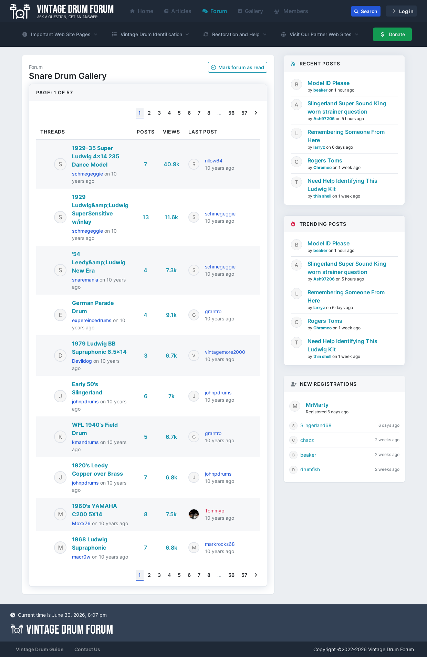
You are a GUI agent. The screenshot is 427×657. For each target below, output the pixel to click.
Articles (177, 11)
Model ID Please (329, 83)
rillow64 (213, 160)
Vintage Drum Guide (39, 649)
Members (291, 11)
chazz (307, 440)
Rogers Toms (325, 160)
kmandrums (86, 442)
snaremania (86, 280)
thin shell (322, 196)
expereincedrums (92, 320)
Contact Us (87, 649)
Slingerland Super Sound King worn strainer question (347, 107)
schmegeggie (88, 174)
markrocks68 (220, 544)
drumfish (310, 469)
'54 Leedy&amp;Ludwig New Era (98, 262)
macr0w (82, 557)
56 (231, 113)
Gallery (250, 11)
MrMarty (317, 404)
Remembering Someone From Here (346, 136)
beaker (321, 90)
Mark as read (237, 67)
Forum (214, 11)
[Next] (255, 113)
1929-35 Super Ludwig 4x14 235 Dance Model (95, 156)
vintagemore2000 (225, 352)
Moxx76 (82, 523)
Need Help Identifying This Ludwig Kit (342, 184)
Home (141, 11)
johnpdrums (86, 401)
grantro (213, 311)
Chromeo (323, 167)
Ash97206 (324, 118)
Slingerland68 (316, 425)
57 (244, 113)
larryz (319, 147)
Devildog (82, 361)
